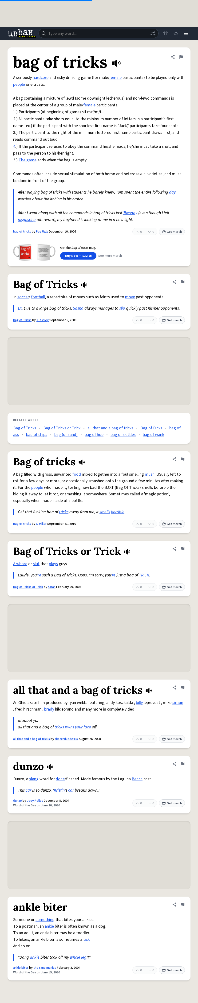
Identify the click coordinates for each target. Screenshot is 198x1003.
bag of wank (153, 435)
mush (149, 474)
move (130, 297)
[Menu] (186, 33)
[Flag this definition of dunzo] (182, 764)
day (172, 192)
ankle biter (20, 967)
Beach (137, 779)
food (76, 474)
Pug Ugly (42, 231)
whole (75, 957)
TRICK (144, 575)
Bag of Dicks (151, 428)
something (45, 920)
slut (36, 564)
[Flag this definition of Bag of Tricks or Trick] (182, 548)
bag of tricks (22, 231)
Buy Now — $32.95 (78, 255)
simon (177, 703)
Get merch (172, 231)
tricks (63, 512)
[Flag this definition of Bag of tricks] (182, 459)
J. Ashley (42, 320)
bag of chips (36, 435)
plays (53, 564)
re (39, 575)
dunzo (17, 800)
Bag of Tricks (22, 320)
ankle (49, 926)
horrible (117, 512)
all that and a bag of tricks (110, 428)
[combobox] (98, 33)
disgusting (27, 220)
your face (83, 727)
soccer (23, 297)
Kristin (59, 790)
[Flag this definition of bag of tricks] (181, 57)
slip (122, 308)
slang (34, 779)
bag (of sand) (66, 435)
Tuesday (130, 213)
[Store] (165, 33)
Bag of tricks (22, 523)
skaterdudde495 (66, 739)
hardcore (40, 78)
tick (86, 939)
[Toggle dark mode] (176, 33)
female (115, 78)
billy (139, 703)
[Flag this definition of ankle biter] (182, 904)
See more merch (110, 255)
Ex (20, 308)
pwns (69, 727)
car (28, 790)
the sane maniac (44, 967)
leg (84, 957)
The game (27, 160)
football (38, 297)
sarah (51, 587)
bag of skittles (123, 435)
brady (49, 709)
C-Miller (41, 523)
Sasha (78, 308)
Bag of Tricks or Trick (61, 428)
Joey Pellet (35, 800)
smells (104, 512)
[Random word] (153, 33)
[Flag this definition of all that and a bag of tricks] (182, 687)
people (19, 84)
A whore (20, 564)
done (60, 779)
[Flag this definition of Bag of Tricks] (182, 282)
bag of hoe (94, 435)
